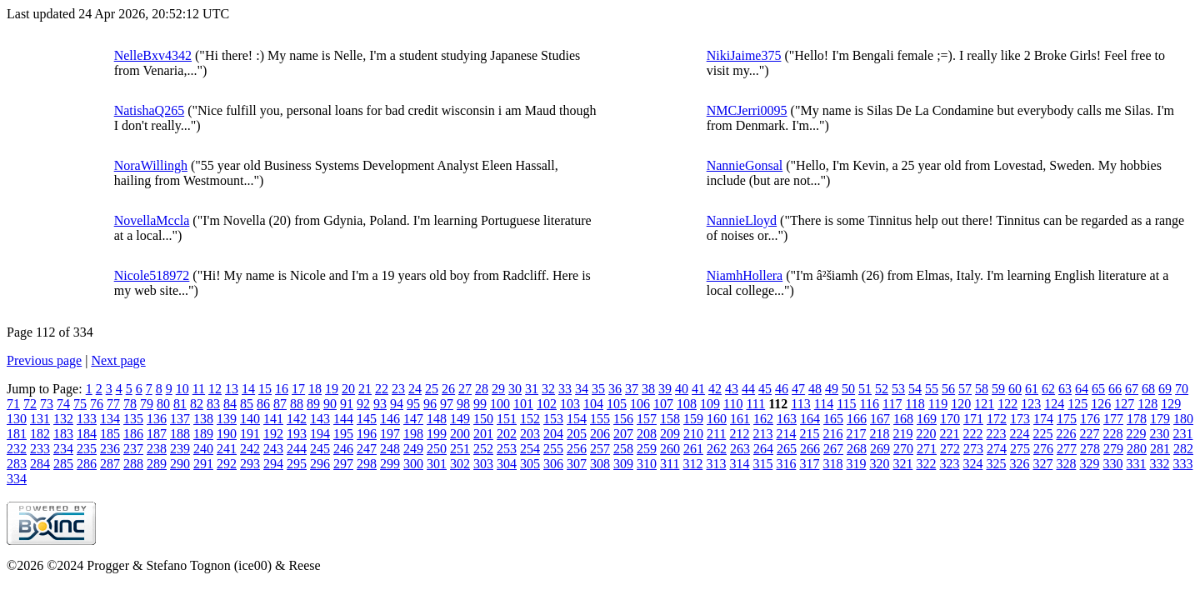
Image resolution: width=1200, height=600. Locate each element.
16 (281, 389)
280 (1137, 449)
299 (390, 464)
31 (531, 389)
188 (180, 434)
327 (1042, 464)
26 (448, 389)
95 (413, 404)
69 (1165, 389)
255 (553, 449)
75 (80, 404)
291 (203, 464)
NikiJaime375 (744, 55)
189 (203, 434)
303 (483, 464)
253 (507, 449)
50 (848, 389)
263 (740, 449)
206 (600, 434)
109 (710, 404)
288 (133, 464)
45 (765, 389)
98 (463, 404)
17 (298, 389)
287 (110, 464)
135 (133, 419)
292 (227, 464)
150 (483, 419)
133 (87, 419)
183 (63, 434)
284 (40, 464)
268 (857, 449)
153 (553, 419)
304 (507, 464)
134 (110, 419)
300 (413, 464)
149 (460, 419)
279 (1113, 449)
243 (273, 449)
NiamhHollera (745, 275)
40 (681, 389)
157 (647, 419)
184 (87, 434)
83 (213, 404)
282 (1183, 449)
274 (997, 449)
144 (343, 419)
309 (623, 464)
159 (693, 419)
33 (565, 389)
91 (346, 404)
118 (914, 404)
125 (1078, 404)
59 (998, 389)
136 (157, 419)
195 (343, 434)
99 (480, 404)
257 (600, 449)
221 (949, 434)
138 (203, 419)
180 (1183, 419)
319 (856, 464)
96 (430, 404)
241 (227, 449)
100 (500, 404)
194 (320, 434)
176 (1090, 419)
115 (846, 404)
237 (133, 449)
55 (931, 389)
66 (1115, 389)
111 (755, 404)
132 (63, 419)
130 (17, 419)
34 (581, 389)
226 (1066, 434)
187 (157, 434)
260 (670, 449)
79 (146, 404)
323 (949, 464)
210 (693, 434)
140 (250, 419)
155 (600, 419)
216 (832, 434)
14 (248, 389)
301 (437, 464)
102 (547, 404)
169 (927, 419)
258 (623, 449)
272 (950, 449)
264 (763, 449)
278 (1090, 449)
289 (157, 464)
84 (230, 404)
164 (810, 419)
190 (227, 434)
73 (46, 404)
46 (781, 389)
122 (1008, 404)
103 (570, 404)
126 (1101, 404)
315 (762, 464)
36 (615, 389)
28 (481, 389)
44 (748, 389)
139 (227, 419)
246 (343, 449)
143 (320, 419)
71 (13, 404)
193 (297, 434)
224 (1019, 434)
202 (507, 434)
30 (515, 389)
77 (113, 404)
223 (996, 434)
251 (460, 449)
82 (196, 404)
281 (1160, 449)
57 (965, 389)
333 (1182, 464)
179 (1160, 419)
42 (715, 389)
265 (787, 449)
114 (823, 404)
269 (880, 449)
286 (87, 464)
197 (390, 434)
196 (367, 434)
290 (180, 464)
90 (330, 404)
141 (273, 419)
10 (182, 389)
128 (1148, 404)
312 (692, 464)
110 (732, 404)
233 (40, 449)
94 (396, 404)
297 (343, 464)
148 (437, 419)
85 (246, 404)
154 (577, 419)
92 (363, 404)
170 (950, 419)
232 (17, 449)
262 (717, 449)
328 (1066, 464)
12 (215, 389)
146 (390, 419)
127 (1124, 404)
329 (1089, 464)
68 (1148, 389)
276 (1043, 449)
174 (1043, 419)
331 (1136, 464)
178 (1137, 419)
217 (856, 434)
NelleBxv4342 (153, 55)
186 (133, 434)
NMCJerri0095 (747, 110)
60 (1015, 389)
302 (460, 464)
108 (687, 404)
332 (1159, 464)
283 (17, 464)
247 (367, 449)
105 (617, 404)
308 (600, 464)
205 (577, 434)
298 (367, 464)
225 (1042, 434)
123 (1031, 404)
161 (740, 419)
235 (87, 449)
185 (110, 434)
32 (548, 389)
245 (320, 449)
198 (413, 434)
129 (1171, 404)
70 (1181, 389)
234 (63, 449)
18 (315, 389)
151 (507, 419)
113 (800, 404)
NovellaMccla (152, 220)
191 (250, 434)
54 (915, 389)
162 (763, 419)
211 (716, 434)
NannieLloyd (742, 220)
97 (446, 404)
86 (263, 404)
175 (1067, 419)
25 (431, 389)
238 (157, 449)
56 (948, 389)
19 (331, 389)
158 (670, 419)
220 (926, 434)
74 (63, 404)
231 (1182, 434)
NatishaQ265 (149, 110)
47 (798, 389)
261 (693, 449)
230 (1159, 434)
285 (63, 464)
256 (577, 449)
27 (465, 389)
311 (669, 464)
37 (631, 389)
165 (833, 419)
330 (1112, 464)
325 (996, 464)
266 (810, 449)
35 (598, 389)
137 (180, 419)
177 (1113, 419)
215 (809, 434)
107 (663, 404)
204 (553, 434)
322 (926, 464)
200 (460, 434)
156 (623, 419)
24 (415, 389)
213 (762, 434)
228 (1112, 434)
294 (273, 464)
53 (898, 389)
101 (523, 404)
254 (530, 449)
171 (973, 419)
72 (30, 404)
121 (984, 404)
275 (1020, 449)
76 (96, 404)
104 (593, 404)
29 (498, 389)
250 (437, 449)
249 (413, 449)
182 (40, 434)
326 (1019, 464)
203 (530, 434)
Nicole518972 (152, 275)
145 (367, 419)
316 (786, 464)
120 (961, 404)
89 (313, 404)
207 (623, 434)
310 (647, 464)
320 (879, 464)
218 (879, 434)
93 (380, 404)
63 (1065, 389)
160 (717, 419)
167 (880, 419)
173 (1020, 419)
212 (739, 434)
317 (809, 464)
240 (203, 449)
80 (163, 404)
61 (1031, 389)
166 (857, 419)
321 (902, 464)
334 (17, 479)
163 (787, 419)
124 (1054, 404)
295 (297, 464)
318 (832, 464)
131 (40, 419)
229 (1136, 434)
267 (833, 449)
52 (881, 389)
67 (1131, 389)
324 (972, 464)
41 (698, 389)
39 (665, 389)
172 (997, 419)
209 (670, 434)
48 (815, 389)
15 (265, 389)
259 (647, 449)
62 (1048, 389)
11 (198, 389)
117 (892, 404)
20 (348, 389)
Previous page (44, 360)
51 (865, 389)
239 (180, 449)
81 (180, 404)
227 (1089, 434)
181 (17, 434)
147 (413, 419)
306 (553, 464)
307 (577, 464)
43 (731, 389)
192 (273, 434)
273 (973, 449)
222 (972, 434)
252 (483, 449)
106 (640, 404)
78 (130, 404)
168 (903, 419)
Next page (118, 360)
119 (938, 404)
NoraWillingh (151, 165)
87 (280, 404)
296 (320, 464)
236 (110, 449)
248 (390, 449)
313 (716, 464)
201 (483, 434)
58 (981, 389)
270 (903, 449)
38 (648, 389)
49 (831, 389)
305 (530, 464)
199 (437, 434)
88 (296, 404)
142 (297, 419)
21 (365, 389)
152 (530, 419)
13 (231, 389)
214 (786, 434)
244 (297, 449)
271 (927, 449)
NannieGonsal (745, 165)
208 (647, 434)
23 (398, 389)
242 (250, 449)
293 (250, 464)
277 (1067, 449)
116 (869, 404)
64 (1081, 389)
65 (1098, 389)
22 (381, 389)
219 (902, 434)
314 (739, 464)
